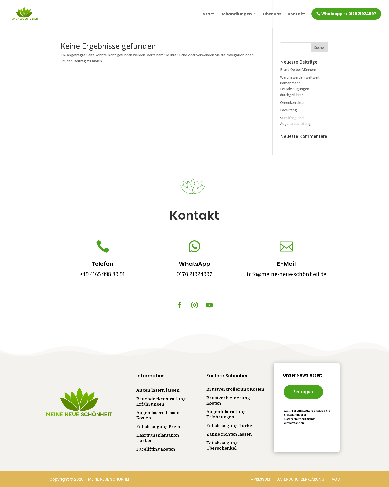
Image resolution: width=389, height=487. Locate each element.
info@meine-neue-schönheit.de (286, 274)
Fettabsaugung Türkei (230, 425)
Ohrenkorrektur (292, 102)
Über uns (272, 14)
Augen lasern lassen (158, 390)
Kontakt (296, 14)
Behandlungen (236, 14)
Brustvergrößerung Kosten (235, 389)
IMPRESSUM (260, 479)
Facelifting (288, 110)
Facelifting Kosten (155, 449)
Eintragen (303, 391)
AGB (336, 479)
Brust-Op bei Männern (298, 69)
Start (208, 14)
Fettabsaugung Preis (158, 426)
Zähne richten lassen (229, 434)
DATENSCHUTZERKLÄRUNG (301, 479)
